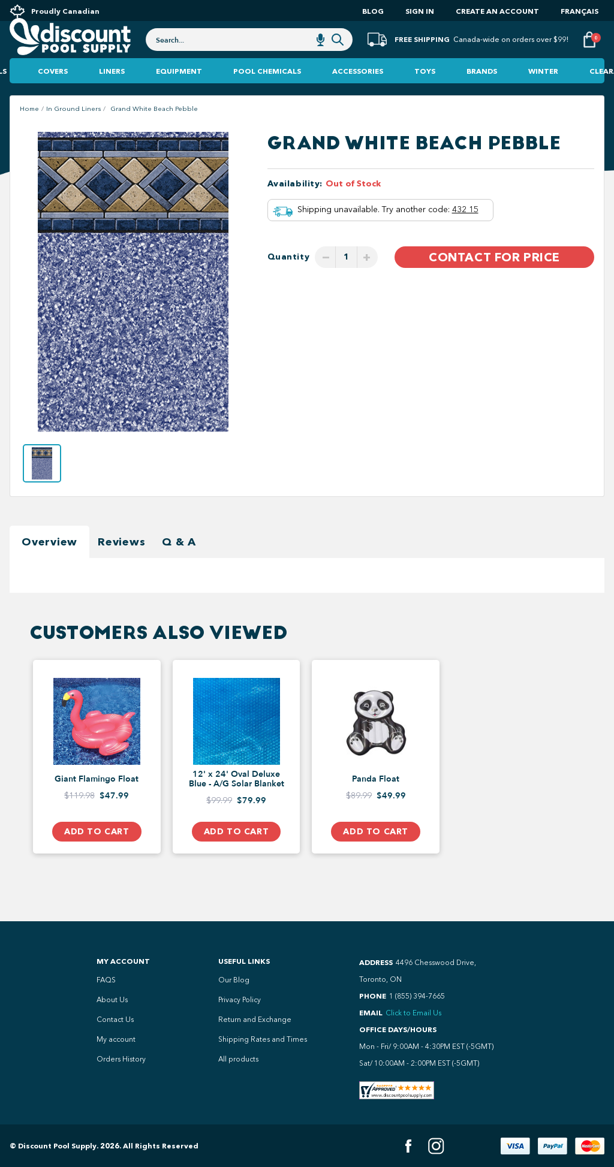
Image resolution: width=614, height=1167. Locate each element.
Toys (424, 95)
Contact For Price (494, 282)
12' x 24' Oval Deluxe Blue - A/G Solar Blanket (236, 803)
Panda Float (375, 804)
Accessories (357, 95)
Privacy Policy (239, 1000)
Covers (53, 95)
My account (116, 1039)
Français (579, 11)
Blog (373, 11)
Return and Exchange (254, 1019)
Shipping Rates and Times (262, 1039)
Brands (481, 95)
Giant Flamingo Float (97, 804)
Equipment (179, 95)
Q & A (179, 566)
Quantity (288, 281)
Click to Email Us (413, 1013)
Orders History (121, 1059)
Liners (112, 95)
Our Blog (233, 980)
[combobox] (249, 55)
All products (238, 1059)
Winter (543, 95)
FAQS (106, 980)
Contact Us (115, 1019)
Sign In (419, 11)
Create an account (497, 11)
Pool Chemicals (267, 95)
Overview (49, 566)
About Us (112, 1000)
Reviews (121, 566)
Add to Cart (96, 856)
